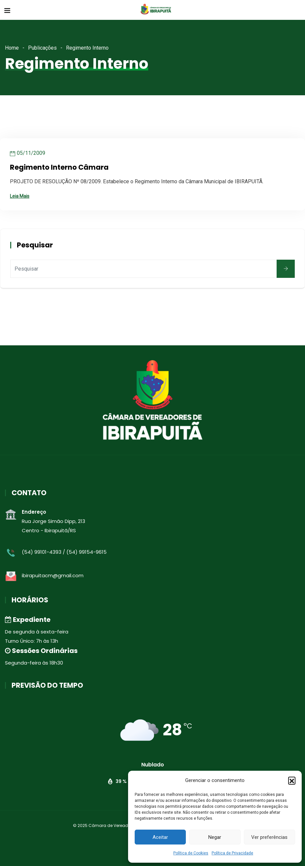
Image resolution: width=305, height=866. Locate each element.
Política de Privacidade (232, 853)
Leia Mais (19, 196)
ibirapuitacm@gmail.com (53, 575)
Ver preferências (269, 837)
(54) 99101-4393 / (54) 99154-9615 (64, 551)
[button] (291, 780)
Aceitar (160, 837)
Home (12, 48)
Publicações (42, 48)
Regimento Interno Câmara (59, 167)
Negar (214, 837)
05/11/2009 (31, 153)
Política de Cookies (190, 853)
